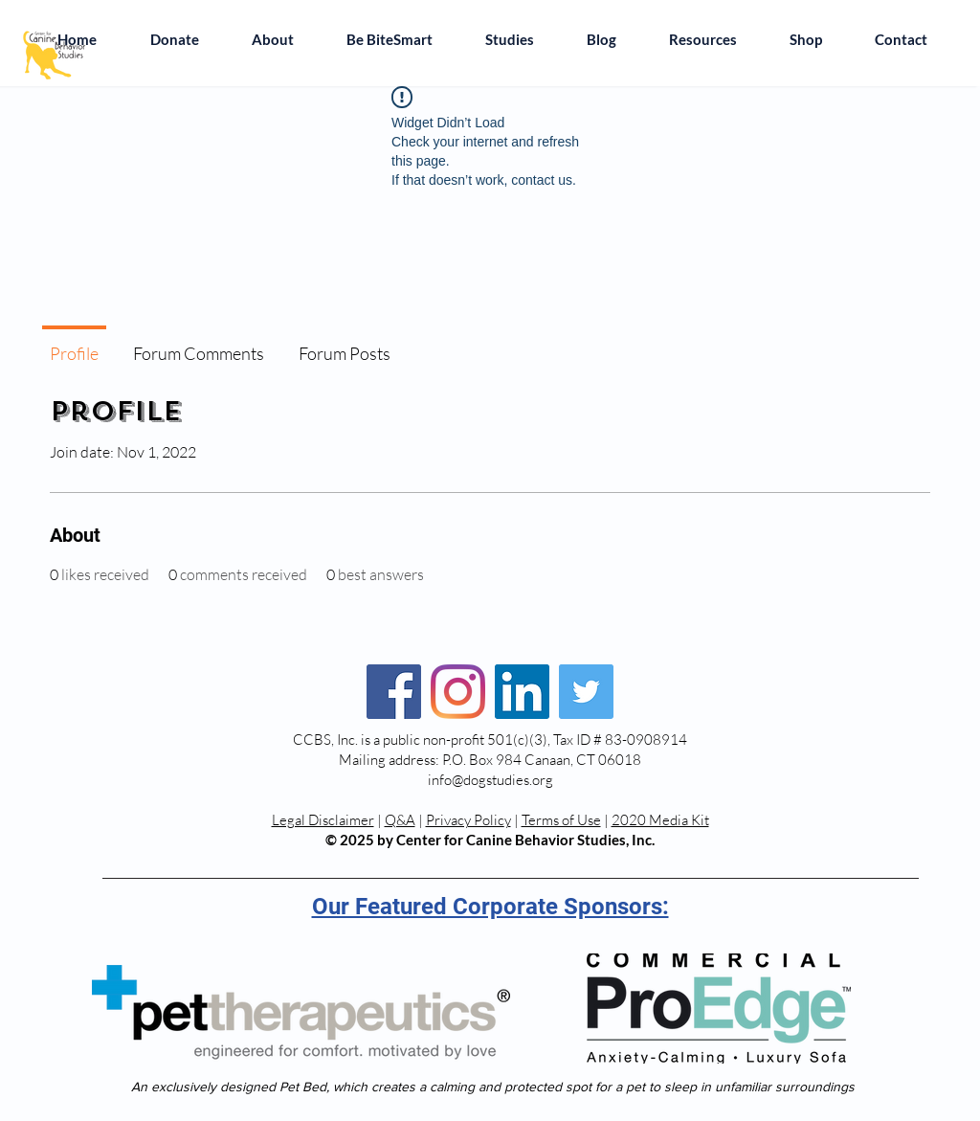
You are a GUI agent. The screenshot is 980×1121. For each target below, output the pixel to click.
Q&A (400, 820)
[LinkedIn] (522, 691)
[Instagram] (458, 691)
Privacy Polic (465, 820)
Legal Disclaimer (323, 820)
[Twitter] (586, 691)
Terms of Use (561, 820)
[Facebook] (394, 691)
